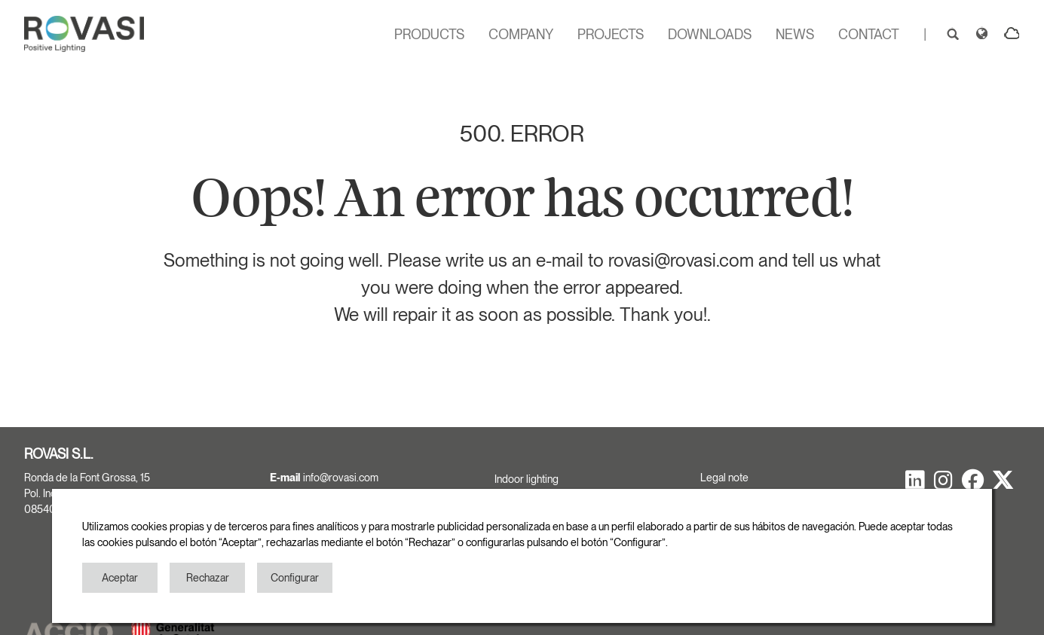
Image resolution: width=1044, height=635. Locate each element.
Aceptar (120, 578)
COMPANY (520, 34)
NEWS (795, 34)
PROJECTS (610, 34)
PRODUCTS (429, 34)
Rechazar (207, 578)
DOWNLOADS (710, 34)
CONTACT (868, 34)
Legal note (724, 478)
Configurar (295, 578)
